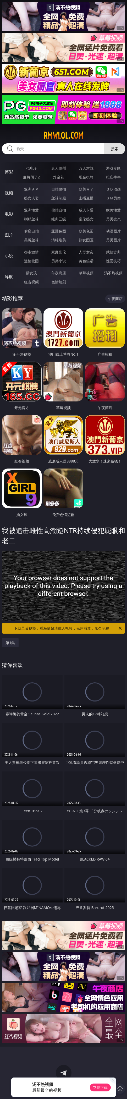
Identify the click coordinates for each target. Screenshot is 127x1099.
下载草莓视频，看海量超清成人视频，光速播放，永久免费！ (68, 628)
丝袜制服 (58, 197)
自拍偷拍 (58, 189)
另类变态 (113, 218)
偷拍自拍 (58, 210)
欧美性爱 (113, 210)
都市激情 (31, 251)
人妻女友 (86, 251)
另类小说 (58, 260)
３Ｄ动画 (113, 189)
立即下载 (100, 1087)
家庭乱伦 (58, 251)
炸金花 (58, 177)
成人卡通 (86, 210)
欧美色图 (86, 230)
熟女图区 (86, 239)
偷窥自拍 (31, 230)
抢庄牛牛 (113, 177)
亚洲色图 (58, 230)
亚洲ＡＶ (31, 189)
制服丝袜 (31, 218)
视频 (9, 193)
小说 (9, 256)
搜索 (114, 148)
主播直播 (86, 197)
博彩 (9, 172)
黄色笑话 (86, 260)
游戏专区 (113, 168)
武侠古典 (113, 251)
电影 (9, 214)
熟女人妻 (31, 197)
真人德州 (58, 168)
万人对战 (86, 168)
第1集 (10, 642)
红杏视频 (31, 281)
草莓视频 (86, 272)
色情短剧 (58, 281)
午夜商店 (58, 272)
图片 (9, 235)
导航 (9, 277)
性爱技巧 (113, 260)
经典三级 (58, 218)
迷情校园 (31, 260)
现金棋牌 (86, 177)
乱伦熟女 (86, 218)
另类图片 (113, 239)
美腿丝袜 (31, 239)
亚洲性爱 (31, 210)
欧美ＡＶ (86, 189)
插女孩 (31, 272)
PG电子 (31, 168)
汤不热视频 (113, 272)
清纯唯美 (58, 239)
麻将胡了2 (31, 177)
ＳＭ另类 (113, 197)
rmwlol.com (63, 135)
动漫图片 (113, 230)
